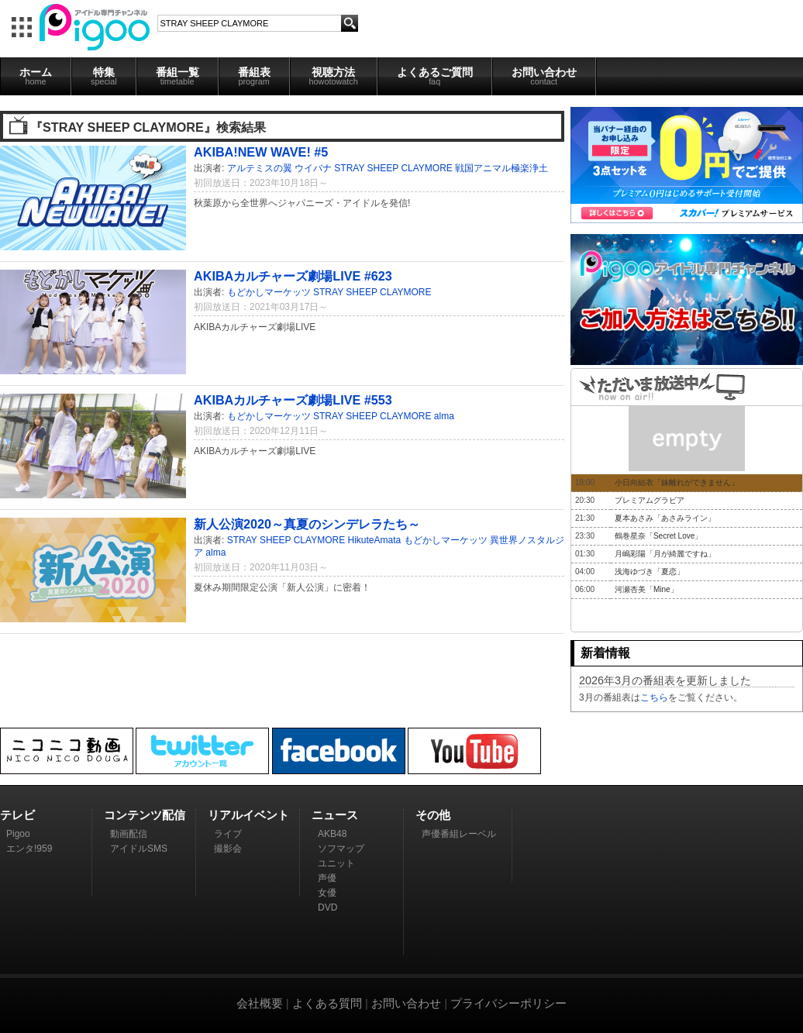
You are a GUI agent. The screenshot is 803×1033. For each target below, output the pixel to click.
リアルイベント (248, 814)
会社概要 (259, 1003)
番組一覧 (177, 76)
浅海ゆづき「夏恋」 (649, 571)
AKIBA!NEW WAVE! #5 (261, 152)
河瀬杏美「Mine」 (646, 589)
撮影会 (228, 848)
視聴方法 (333, 76)
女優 (327, 892)
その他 (432, 814)
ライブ (228, 833)
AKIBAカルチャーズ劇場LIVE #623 (293, 276)
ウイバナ (313, 168)
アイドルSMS (138, 848)
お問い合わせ (544, 76)
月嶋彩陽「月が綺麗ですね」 (665, 553)
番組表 (254, 76)
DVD (327, 907)
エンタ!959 (29, 848)
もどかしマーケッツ (269, 292)
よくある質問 (327, 1003)
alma (444, 416)
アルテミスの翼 (259, 168)
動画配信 (128, 833)
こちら (654, 697)
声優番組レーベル (459, 833)
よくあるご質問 (435, 76)
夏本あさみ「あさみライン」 (665, 518)
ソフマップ (341, 848)
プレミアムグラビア (649, 500)
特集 (104, 76)
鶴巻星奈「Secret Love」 (658, 536)
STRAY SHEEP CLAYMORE (393, 168)
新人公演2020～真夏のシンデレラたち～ (307, 524)
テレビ (17, 814)
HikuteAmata (375, 540)
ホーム (35, 76)
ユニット (336, 863)
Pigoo (18, 833)
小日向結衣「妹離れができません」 (677, 482)
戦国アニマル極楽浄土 (501, 168)
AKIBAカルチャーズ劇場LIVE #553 (293, 400)
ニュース (335, 814)
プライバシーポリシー (508, 1003)
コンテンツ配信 (144, 814)
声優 (327, 878)
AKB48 (332, 833)
